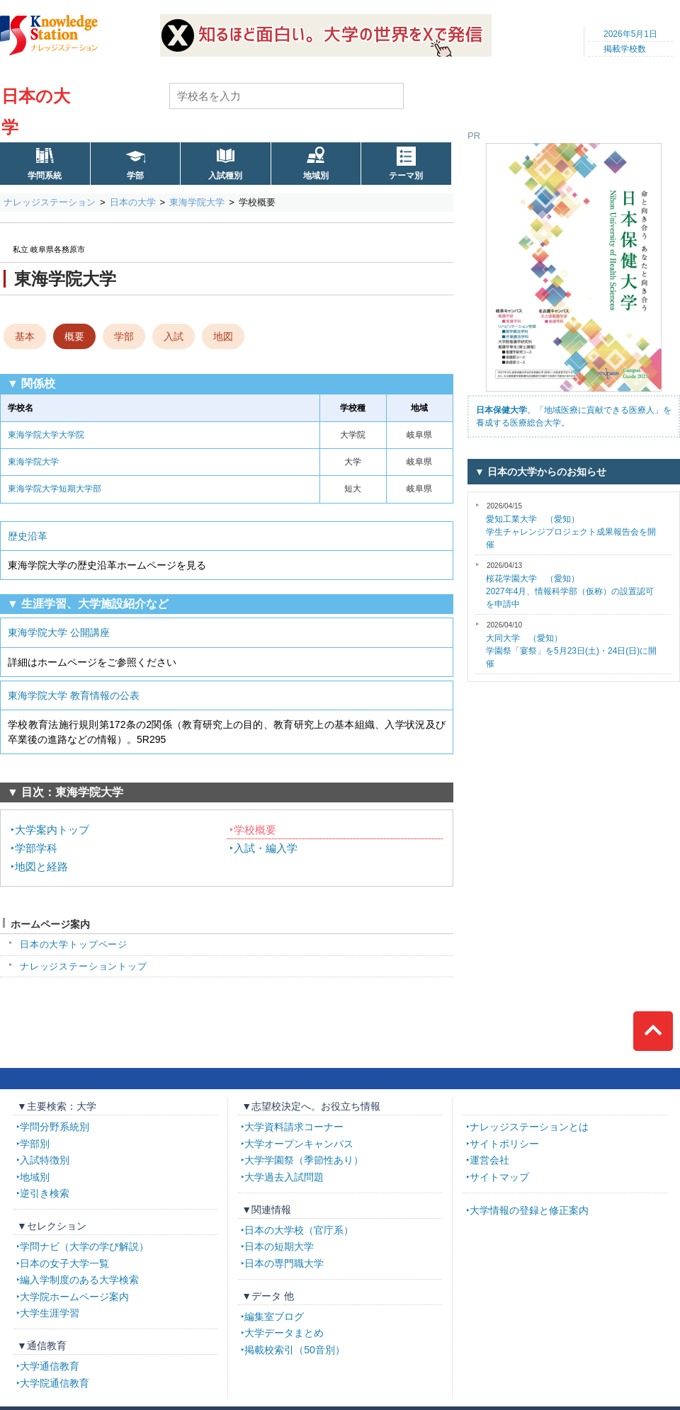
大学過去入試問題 (284, 1177)
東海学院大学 (197, 202)
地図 (223, 336)
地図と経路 (41, 866)
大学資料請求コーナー (294, 1126)
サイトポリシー (504, 1143)
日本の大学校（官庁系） (298, 1230)
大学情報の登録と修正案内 (529, 1210)
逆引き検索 (44, 1193)
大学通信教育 (49, 1366)
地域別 (316, 176)
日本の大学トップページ (74, 944)
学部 (135, 176)
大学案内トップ (52, 830)
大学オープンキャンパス (298, 1143)
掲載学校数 (625, 49)
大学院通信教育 (54, 1383)
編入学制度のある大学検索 (79, 1279)
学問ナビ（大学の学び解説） (84, 1246)
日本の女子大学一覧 (64, 1263)
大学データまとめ (284, 1332)
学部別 (35, 1143)
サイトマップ (499, 1177)
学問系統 (45, 176)
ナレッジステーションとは (529, 1126)
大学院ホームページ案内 (74, 1296)
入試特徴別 (44, 1160)
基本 (25, 336)
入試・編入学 (266, 848)
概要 (74, 336)
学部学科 (36, 848)
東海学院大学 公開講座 (59, 632)
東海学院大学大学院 (46, 435)
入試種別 (225, 176)
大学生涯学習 (49, 1313)
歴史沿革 (27, 536)
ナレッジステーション (50, 202)
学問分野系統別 (54, 1126)
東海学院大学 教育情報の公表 (74, 695)
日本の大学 (133, 202)
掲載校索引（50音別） (294, 1349)
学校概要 (255, 830)
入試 (173, 336)
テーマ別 (406, 176)
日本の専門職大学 (284, 1263)
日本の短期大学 (279, 1246)
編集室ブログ (274, 1316)
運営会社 (489, 1160)
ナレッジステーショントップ (83, 966)
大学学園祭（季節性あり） (303, 1160)
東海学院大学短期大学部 (54, 489)
